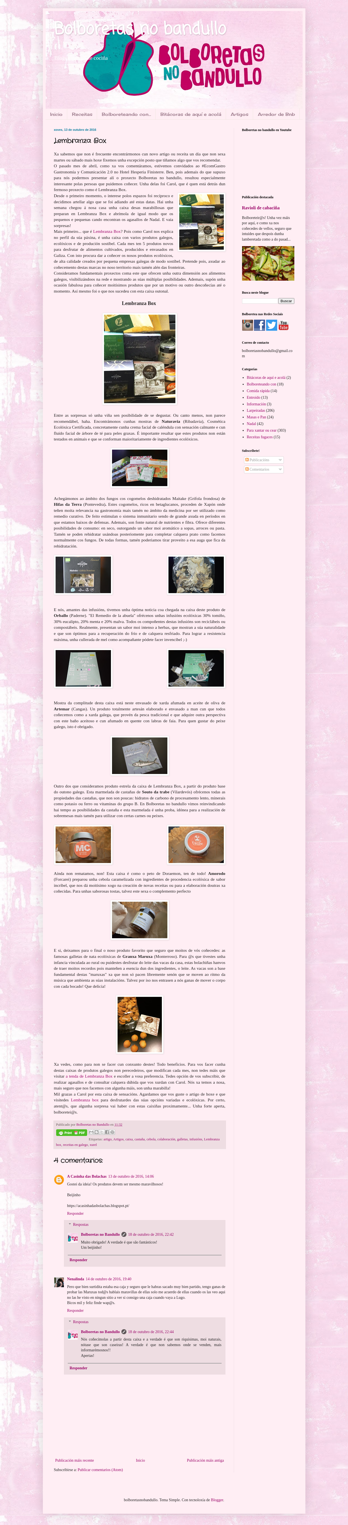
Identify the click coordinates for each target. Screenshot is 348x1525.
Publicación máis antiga (205, 1460)
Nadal (251, 424)
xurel (93, 1145)
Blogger (217, 1500)
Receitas (82, 114)
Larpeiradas (256, 410)
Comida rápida (258, 391)
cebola (151, 1139)
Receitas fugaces (260, 437)
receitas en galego (75, 1145)
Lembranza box (84, 1100)
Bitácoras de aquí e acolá (190, 114)
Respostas (81, 1225)
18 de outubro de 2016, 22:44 (151, 1332)
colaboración (166, 1139)
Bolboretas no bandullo (140, 29)
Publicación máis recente (74, 1460)
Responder (75, 1213)
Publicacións (257, 460)
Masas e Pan (256, 417)
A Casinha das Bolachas (87, 1176)
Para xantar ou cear (262, 430)
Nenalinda (75, 1279)
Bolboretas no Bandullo (100, 1234)
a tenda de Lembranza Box (89, 1076)
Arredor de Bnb (276, 114)
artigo (107, 1139)
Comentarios (257, 469)
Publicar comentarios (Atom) (100, 1470)
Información (256, 404)
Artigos (239, 114)
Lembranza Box (107, 231)
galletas (182, 1139)
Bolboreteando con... (126, 114)
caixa (129, 1139)
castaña (139, 1139)
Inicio (56, 114)
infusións (195, 1139)
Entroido (253, 397)
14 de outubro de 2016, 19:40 (108, 1279)
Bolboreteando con (261, 384)
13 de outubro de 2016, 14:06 (131, 1176)
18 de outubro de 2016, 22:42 (151, 1234)
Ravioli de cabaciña (261, 207)
